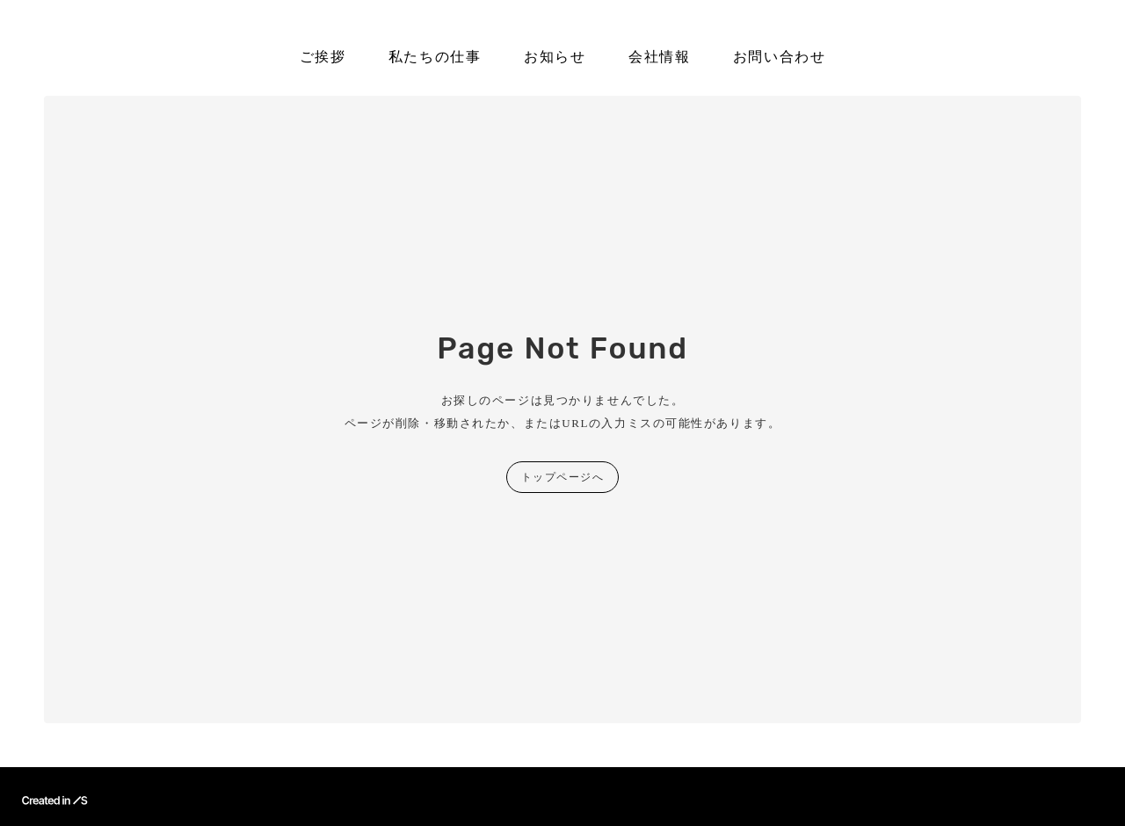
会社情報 (659, 56)
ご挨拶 (323, 56)
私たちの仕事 (435, 56)
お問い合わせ (779, 56)
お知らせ (554, 56)
